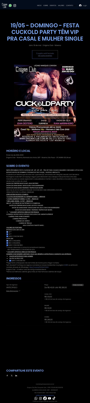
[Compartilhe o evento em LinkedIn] (16, 375)
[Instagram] (15, 5)
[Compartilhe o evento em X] (12, 375)
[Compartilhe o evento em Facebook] (7, 375)
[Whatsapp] (10, 5)
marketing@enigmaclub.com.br (45, 384)
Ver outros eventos (45, 56)
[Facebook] (45, 398)
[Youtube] (49, 398)
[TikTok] (54, 398)
